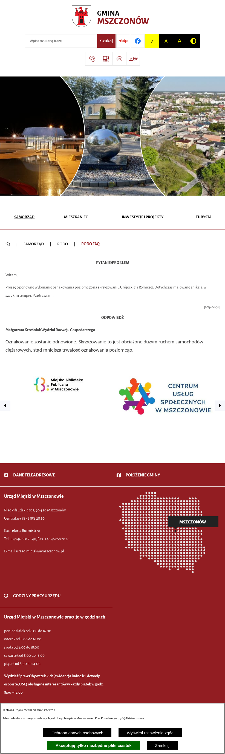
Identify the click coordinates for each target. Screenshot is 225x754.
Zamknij (162, 745)
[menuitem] (24, 218)
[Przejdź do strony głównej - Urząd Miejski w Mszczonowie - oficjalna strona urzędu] (112, 17)
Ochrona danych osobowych (77, 733)
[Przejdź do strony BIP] (123, 41)
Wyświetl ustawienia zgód (150, 733)
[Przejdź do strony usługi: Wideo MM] (133, 59)
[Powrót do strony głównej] (7, 244)
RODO (62, 244)
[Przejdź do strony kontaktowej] (92, 59)
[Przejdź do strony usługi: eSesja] (105, 59)
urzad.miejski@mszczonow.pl (40, 551)
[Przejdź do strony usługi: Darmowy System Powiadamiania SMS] (119, 59)
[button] (5, 405)
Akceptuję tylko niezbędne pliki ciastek (94, 745)
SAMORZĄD (34, 244)
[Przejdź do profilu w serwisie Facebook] (138, 41)
